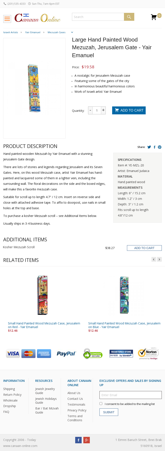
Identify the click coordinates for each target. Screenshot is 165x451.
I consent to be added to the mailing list (130, 404)
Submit (109, 412)
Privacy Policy (76, 410)
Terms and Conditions (74, 418)
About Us (73, 393)
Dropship (9, 406)
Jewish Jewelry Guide (45, 391)
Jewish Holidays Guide (46, 400)
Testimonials (76, 404)
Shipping (9, 389)
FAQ (6, 412)
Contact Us (75, 399)
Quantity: (78, 111)
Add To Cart (129, 111)
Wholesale (10, 400)
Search (129, 17)
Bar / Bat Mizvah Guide (47, 410)
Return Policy (12, 395)
